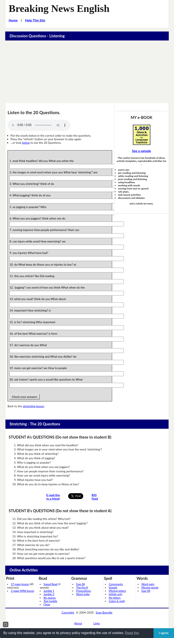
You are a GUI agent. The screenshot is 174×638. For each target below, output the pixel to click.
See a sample (141, 151)
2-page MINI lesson (22, 591)
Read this (132, 633)
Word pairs (147, 584)
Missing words (149, 587)
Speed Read (51, 584)
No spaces (50, 597)
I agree (164, 633)
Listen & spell (117, 601)
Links (96, 623)
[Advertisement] (87, 72)
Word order (83, 594)
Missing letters (117, 591)
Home (13, 20)
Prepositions (83, 591)
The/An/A (82, 587)
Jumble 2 (49, 594)
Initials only (115, 594)
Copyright (67, 612)
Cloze (47, 604)
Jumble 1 (49, 591)
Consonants (116, 584)
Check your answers (24, 396)
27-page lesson (20, 584)
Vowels (113, 587)
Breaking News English (59, 8)
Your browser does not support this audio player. (39, 125)
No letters (114, 597)
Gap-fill (80, 584)
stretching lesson (33, 406)
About (78, 623)
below (26, 142)
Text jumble (50, 601)
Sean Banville (104, 612)
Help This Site (35, 20)
